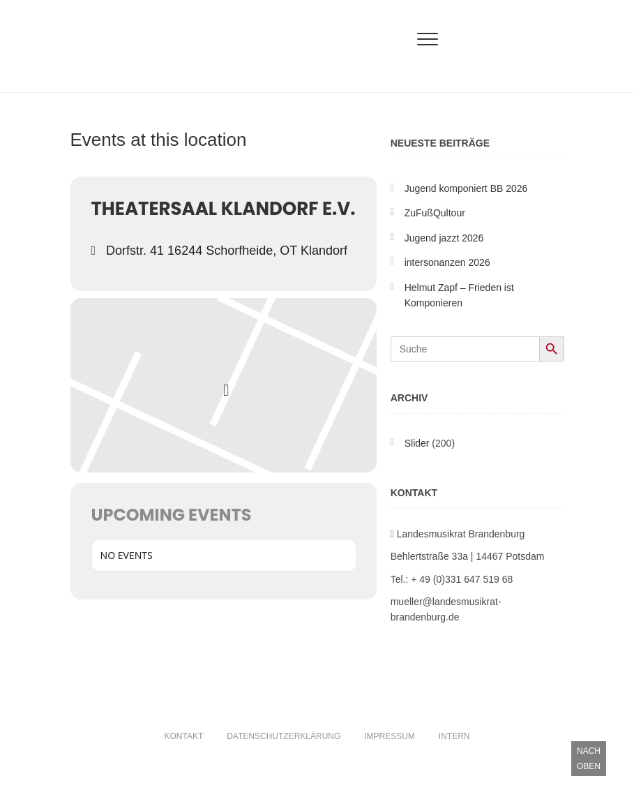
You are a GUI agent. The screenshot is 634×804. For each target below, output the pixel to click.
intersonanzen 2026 (447, 262)
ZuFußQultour (435, 212)
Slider (417, 443)
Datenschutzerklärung (283, 736)
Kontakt (184, 736)
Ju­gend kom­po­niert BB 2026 (466, 188)
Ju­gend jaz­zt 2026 (444, 238)
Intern (454, 736)
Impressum (389, 736)
